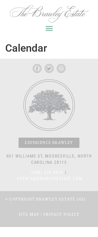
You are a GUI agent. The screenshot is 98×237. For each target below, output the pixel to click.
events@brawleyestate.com (49, 178)
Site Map (29, 214)
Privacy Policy (61, 214)
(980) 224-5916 (47, 172)
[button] (49, 28)
